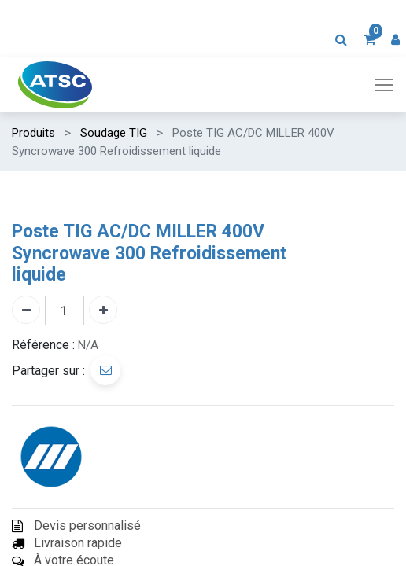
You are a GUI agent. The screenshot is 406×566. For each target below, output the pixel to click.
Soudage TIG (113, 133)
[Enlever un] (26, 310)
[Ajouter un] (103, 310)
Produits (33, 133)
